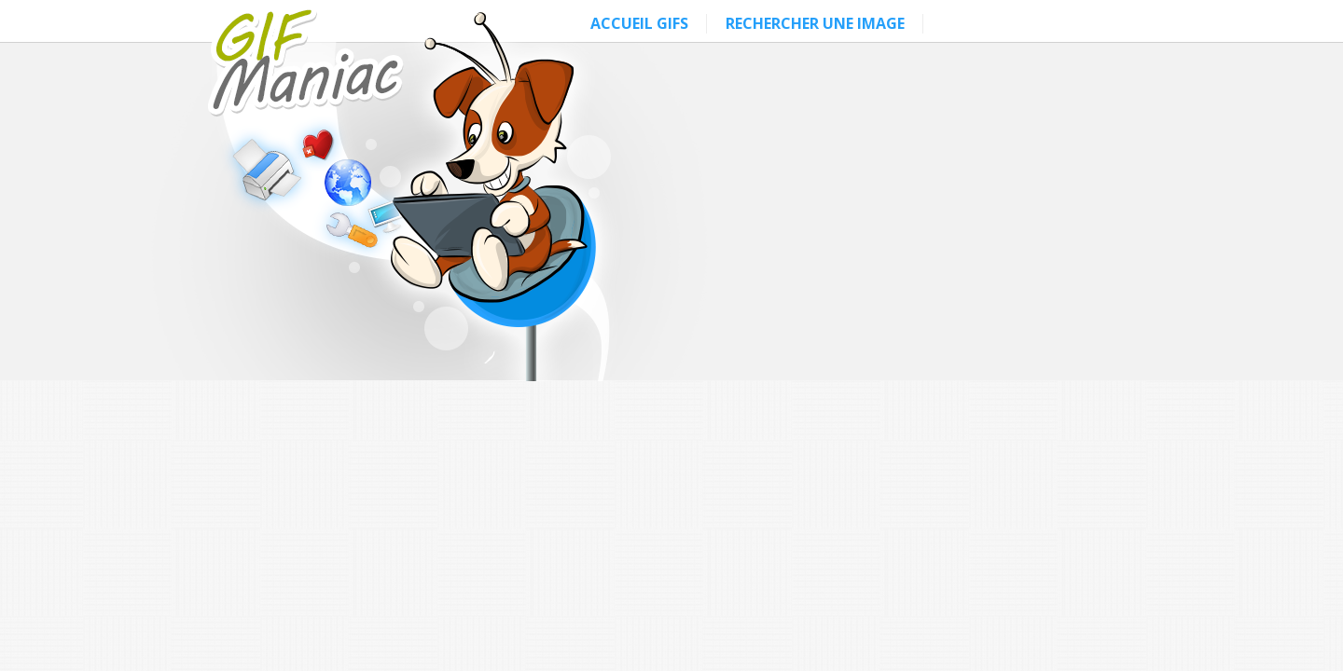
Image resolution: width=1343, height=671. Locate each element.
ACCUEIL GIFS (639, 23)
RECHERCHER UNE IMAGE (815, 23)
